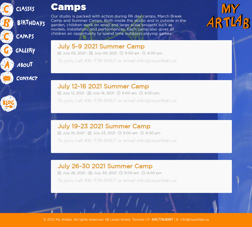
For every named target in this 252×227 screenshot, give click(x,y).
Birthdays (25, 23)
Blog (25, 104)
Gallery (25, 50)
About (25, 64)
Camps (25, 37)
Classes (25, 9)
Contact (25, 78)
